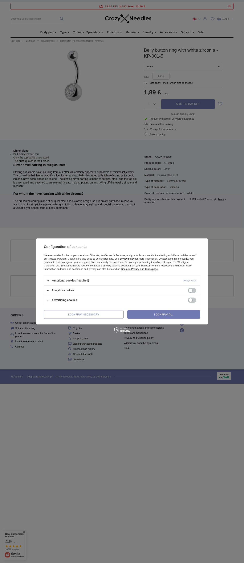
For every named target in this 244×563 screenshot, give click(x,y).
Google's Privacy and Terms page (139, 269)
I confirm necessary (83, 314)
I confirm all (163, 314)
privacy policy (127, 258)
